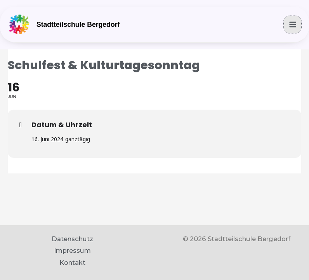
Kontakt (72, 262)
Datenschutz (72, 239)
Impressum (72, 250)
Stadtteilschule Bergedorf (80, 27)
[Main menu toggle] (292, 27)
